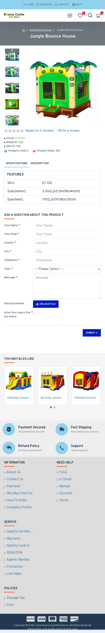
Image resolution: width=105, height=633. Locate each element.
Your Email (10, 234)
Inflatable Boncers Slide (87, 398)
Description (40, 163)
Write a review (68, 131)
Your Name (11, 225)
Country (9, 243)
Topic (7, 269)
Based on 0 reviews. (39, 131)
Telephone (10, 260)
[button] (12, 126)
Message (9, 277)
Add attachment (14, 303)
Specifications (16, 163)
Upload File (45, 304)
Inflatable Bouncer (40, 30)
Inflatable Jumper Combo (19, 398)
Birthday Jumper (51, 398)
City (6, 251)
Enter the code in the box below (17, 315)
